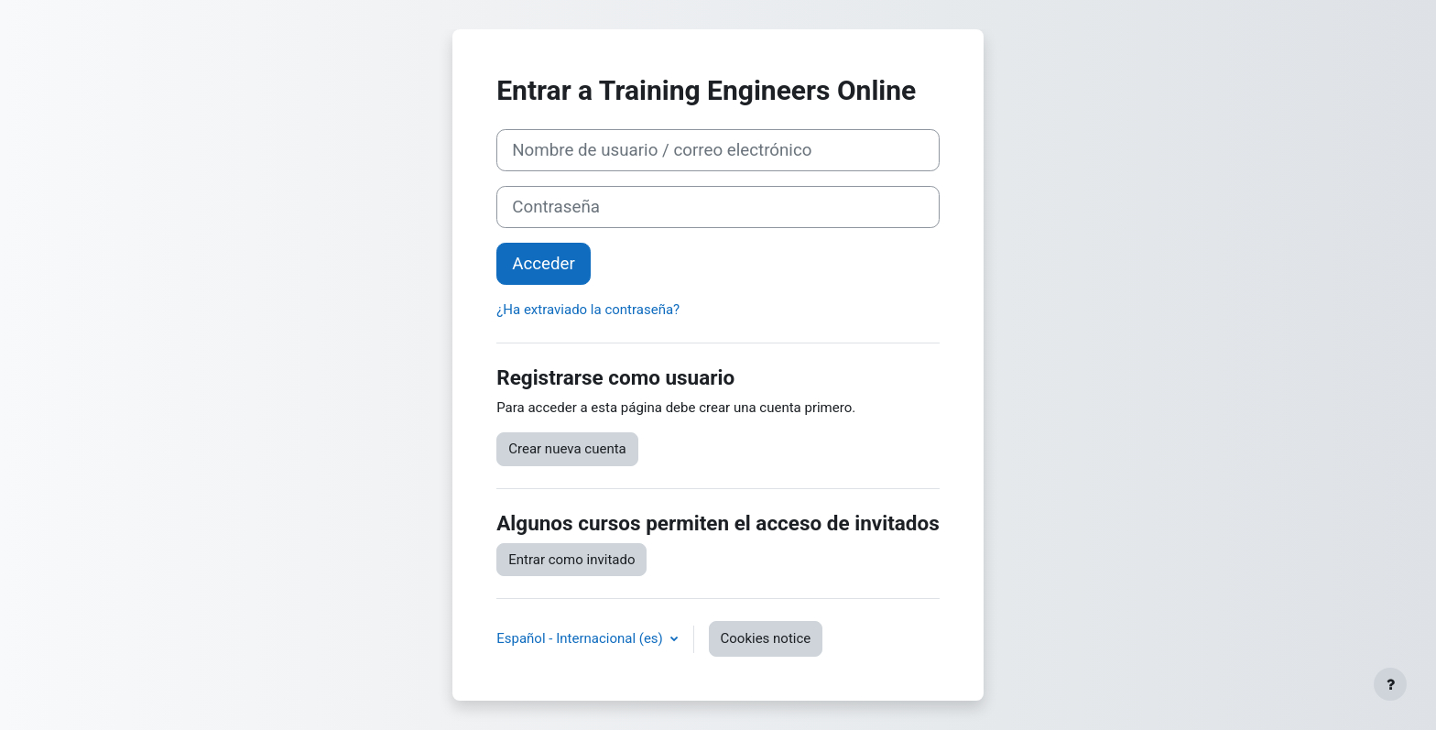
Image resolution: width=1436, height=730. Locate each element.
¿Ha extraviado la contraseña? (588, 309)
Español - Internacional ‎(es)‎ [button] (581, 638)
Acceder (543, 264)
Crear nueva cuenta (567, 449)
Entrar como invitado (571, 559)
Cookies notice (766, 638)
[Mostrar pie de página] (1390, 684)
